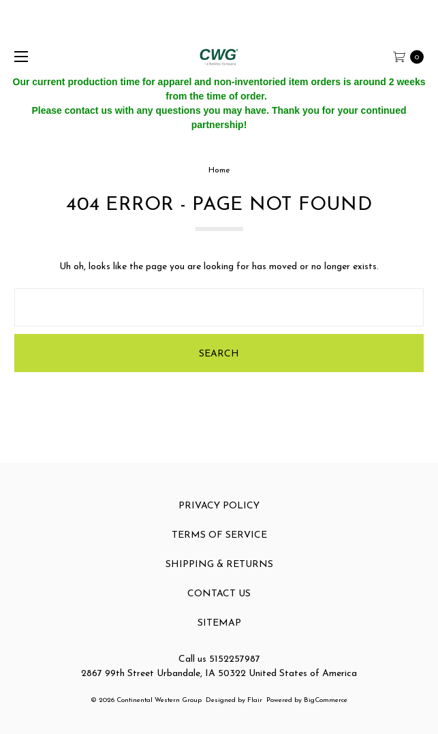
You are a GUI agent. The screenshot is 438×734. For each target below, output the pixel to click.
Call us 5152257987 (219, 659)
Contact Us (219, 594)
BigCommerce (325, 700)
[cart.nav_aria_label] (412, 56)
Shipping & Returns (219, 565)
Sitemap (219, 623)
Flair (254, 700)
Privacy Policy (219, 506)
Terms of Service (219, 535)
